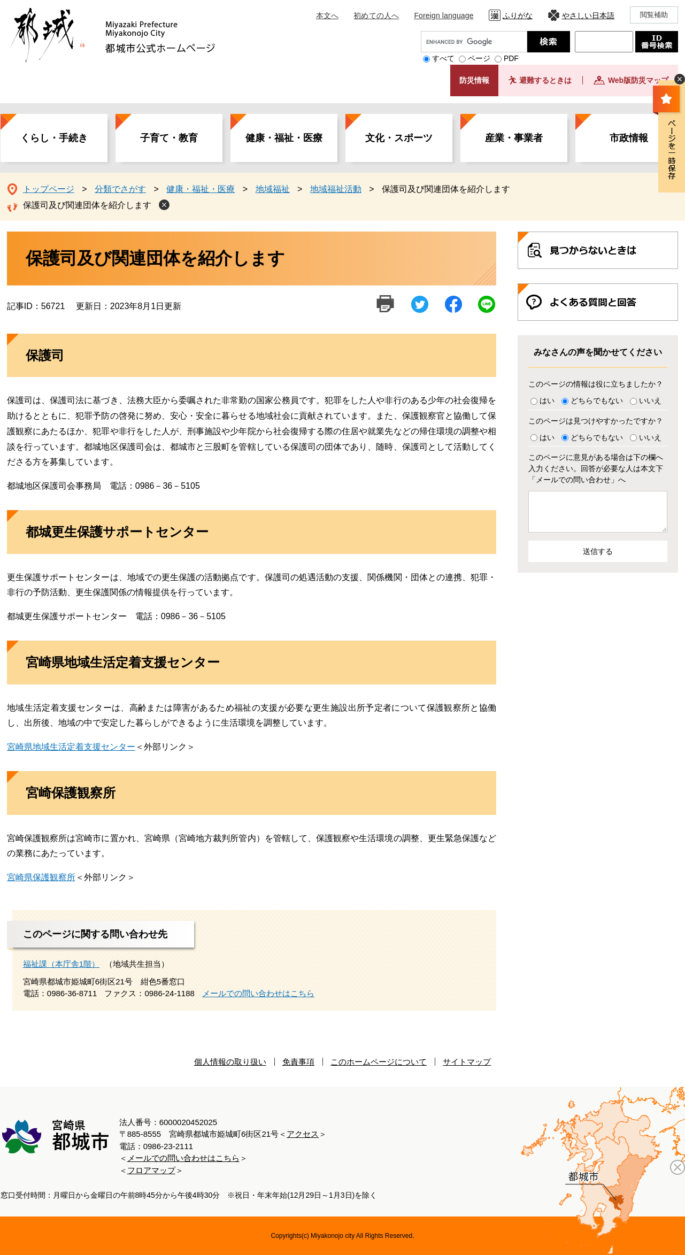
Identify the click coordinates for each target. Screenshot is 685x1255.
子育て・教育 (169, 138)
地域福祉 (273, 189)
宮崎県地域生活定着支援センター (71, 746)
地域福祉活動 (335, 189)
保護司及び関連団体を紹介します (87, 205)
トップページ (48, 189)
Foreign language (443, 15)
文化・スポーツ (399, 138)
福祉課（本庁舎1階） (61, 963)
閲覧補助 (654, 15)
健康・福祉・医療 (283, 138)
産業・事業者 (514, 138)
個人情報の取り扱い (230, 1061)
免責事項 (298, 1061)
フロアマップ (151, 1170)
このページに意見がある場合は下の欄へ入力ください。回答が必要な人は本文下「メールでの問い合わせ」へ (595, 468)
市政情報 (629, 138)
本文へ (327, 15)
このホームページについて (378, 1061)
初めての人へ (376, 15)
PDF (511, 58)
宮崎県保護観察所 (41, 877)
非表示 (679, 79)
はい (547, 400)
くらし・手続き (54, 138)
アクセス (303, 1133)
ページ (479, 58)
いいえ (650, 400)
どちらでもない (597, 400)
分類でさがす (120, 189)
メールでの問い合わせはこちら (258, 993)
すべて (443, 58)
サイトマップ (467, 1061)
